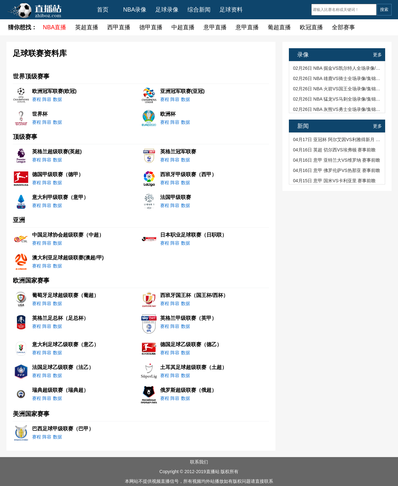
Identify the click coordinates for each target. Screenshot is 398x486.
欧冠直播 (311, 27)
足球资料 (231, 9)
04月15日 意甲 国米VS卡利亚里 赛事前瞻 (334, 180)
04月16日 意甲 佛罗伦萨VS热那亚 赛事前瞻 (336, 170)
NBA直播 (54, 27)
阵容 (46, 99)
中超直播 (183, 27)
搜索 (384, 9)
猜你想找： (22, 27)
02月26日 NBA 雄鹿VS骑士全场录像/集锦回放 (337, 78)
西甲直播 (118, 27)
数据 (57, 99)
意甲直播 (215, 27)
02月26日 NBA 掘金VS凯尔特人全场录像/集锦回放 (337, 68)
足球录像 (166, 9)
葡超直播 (279, 27)
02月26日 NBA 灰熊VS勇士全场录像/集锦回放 (337, 109)
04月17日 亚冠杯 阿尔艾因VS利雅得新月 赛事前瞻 (337, 139)
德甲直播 (150, 27)
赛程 (36, 99)
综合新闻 (199, 9)
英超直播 (86, 27)
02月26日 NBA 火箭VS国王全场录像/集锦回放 (337, 88)
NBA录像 (134, 9)
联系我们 (199, 461)
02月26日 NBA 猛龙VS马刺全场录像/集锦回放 (337, 99)
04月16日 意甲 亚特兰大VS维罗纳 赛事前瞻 (336, 160)
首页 (102, 9)
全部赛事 (343, 27)
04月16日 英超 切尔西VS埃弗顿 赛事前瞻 (334, 149)
